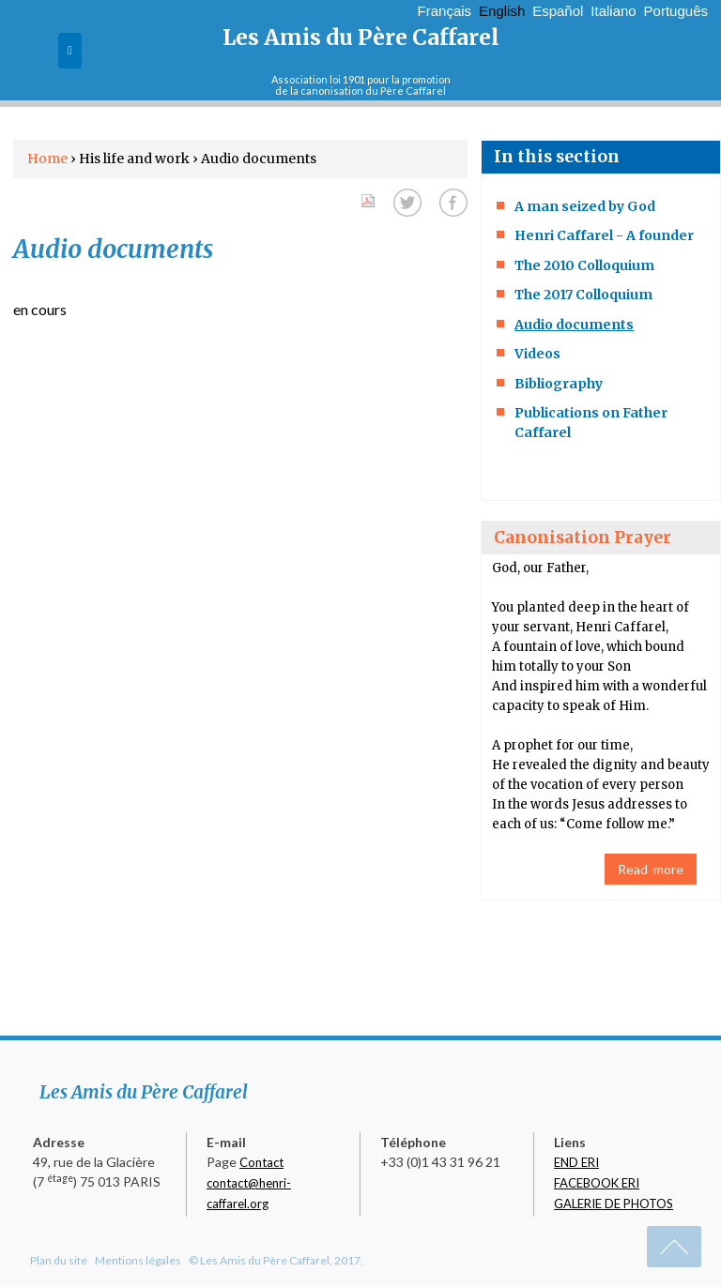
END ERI (576, 1162)
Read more (650, 869)
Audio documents (574, 324)
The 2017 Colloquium (583, 294)
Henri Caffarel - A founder (604, 235)
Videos (537, 353)
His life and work (135, 158)
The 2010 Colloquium (584, 265)
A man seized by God (584, 206)
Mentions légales (138, 1260)
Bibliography (558, 383)
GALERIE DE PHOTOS (613, 1203)
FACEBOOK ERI (596, 1182)
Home (47, 158)
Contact (261, 1162)
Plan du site (58, 1260)
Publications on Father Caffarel (590, 422)
